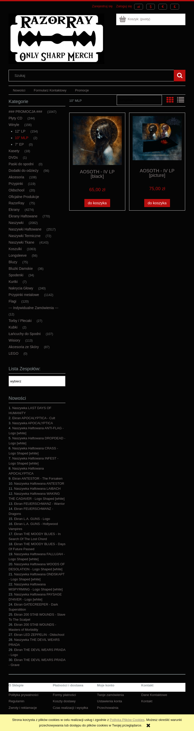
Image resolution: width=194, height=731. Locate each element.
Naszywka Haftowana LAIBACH (37, 488)
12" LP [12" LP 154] (20, 131)
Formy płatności (64, 695)
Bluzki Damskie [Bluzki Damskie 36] (21, 269)
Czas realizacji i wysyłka (70, 708)
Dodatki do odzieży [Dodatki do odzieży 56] (23, 171)
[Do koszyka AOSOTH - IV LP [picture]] (157, 203)
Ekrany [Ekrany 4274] (14, 210)
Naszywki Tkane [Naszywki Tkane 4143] (21, 242)
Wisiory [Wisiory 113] (14, 340)
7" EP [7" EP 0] (19, 144)
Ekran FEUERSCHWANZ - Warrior (39, 504)
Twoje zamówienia (110, 695)
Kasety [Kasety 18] (14, 151)
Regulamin (16, 701)
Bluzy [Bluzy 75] (13, 262)
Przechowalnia (107, 708)
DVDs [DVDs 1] (13, 157)
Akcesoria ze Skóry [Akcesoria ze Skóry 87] (24, 347)
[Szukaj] (179, 75)
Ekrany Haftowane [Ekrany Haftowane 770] (23, 216)
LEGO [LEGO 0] (13, 353)
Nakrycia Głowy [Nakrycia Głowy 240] (21, 288)
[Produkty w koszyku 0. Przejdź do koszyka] (135, 19)
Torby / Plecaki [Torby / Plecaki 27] (20, 321)
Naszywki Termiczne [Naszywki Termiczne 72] (25, 236)
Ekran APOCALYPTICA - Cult (33, 418)
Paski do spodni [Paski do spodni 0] (21, 164)
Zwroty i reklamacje (23, 708)
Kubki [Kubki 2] (13, 327)
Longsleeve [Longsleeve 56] (18, 255)
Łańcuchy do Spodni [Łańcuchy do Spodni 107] (25, 334)
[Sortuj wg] (139, 100)
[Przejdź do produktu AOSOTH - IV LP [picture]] (157, 140)
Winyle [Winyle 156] (14, 125)
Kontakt (146, 701)
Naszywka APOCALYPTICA (32, 423)
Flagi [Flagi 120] (12, 301)
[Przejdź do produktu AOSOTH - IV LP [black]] (97, 140)
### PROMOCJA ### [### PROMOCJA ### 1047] (25, 112)
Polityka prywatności (23, 695)
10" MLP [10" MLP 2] (21, 138)
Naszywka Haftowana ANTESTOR (39, 483)
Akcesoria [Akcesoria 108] (16, 177)
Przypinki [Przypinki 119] (16, 184)
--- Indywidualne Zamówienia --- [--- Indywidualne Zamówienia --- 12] (33, 308)
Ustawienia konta (109, 701)
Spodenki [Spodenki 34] (16, 275)
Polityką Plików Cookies (127, 720)
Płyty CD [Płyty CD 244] (15, 118)
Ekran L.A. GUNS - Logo (32, 519)
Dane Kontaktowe (154, 695)
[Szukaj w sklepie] (92, 75)
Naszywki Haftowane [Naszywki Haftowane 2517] (25, 229)
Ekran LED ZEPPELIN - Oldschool (39, 635)
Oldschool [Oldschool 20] (16, 190)
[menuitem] (19, 90)
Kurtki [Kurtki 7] (13, 282)
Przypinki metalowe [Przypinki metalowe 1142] (24, 295)
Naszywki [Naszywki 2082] (16, 223)
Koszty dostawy (64, 701)
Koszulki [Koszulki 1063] (15, 249)
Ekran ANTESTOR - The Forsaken (37, 478)
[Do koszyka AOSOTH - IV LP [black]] (97, 203)
